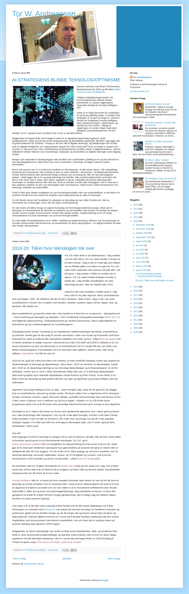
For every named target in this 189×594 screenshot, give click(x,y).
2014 (136, 307)
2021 (136, 217)
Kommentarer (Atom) (34, 564)
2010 (136, 324)
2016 (136, 299)
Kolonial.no (49, 509)
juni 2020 (140, 249)
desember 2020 (143, 225)
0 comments (53, 233)
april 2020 (141, 258)
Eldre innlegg (114, 558)
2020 (136, 221)
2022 (136, 213)
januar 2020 (142, 270)
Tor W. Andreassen (44, 14)
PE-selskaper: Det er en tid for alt (160, 178)
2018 (136, 291)
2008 (136, 332)
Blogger (105, 580)
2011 (136, 320)
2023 (136, 209)
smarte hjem (67, 466)
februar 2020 (142, 266)
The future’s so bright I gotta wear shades (59, 542)
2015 (136, 303)
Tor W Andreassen (30, 233)
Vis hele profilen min (139, 91)
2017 (136, 295)
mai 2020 (140, 253)
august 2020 (142, 241)
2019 (136, 286)
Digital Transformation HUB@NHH (98, 90)
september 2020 (144, 237)
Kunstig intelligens (21, 480)
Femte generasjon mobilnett (26, 444)
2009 (136, 328)
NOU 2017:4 (112, 317)
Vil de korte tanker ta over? (157, 104)
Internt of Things (85, 458)
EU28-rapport (109, 339)
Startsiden (67, 558)
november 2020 (143, 229)
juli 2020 (140, 245)
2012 (136, 315)
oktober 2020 (142, 233)
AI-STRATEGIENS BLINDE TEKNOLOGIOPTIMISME (66, 79)
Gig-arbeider (28, 353)
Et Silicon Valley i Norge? (157, 160)
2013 (136, 311)
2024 (136, 204)
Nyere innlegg (19, 558)
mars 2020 (141, 262)
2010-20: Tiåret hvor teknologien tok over (53, 248)
